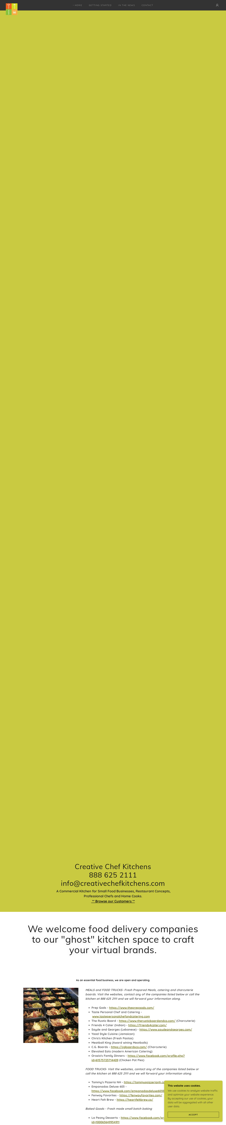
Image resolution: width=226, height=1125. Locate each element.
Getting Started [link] (100, 5)
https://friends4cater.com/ (147, 1025)
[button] (217, 5)
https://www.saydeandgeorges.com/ (165, 1029)
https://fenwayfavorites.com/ (140, 1095)
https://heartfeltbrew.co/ (135, 1099)
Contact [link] (147, 5)
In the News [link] (126, 5)
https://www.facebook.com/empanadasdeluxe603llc (129, 1091)
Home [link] (78, 5)
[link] (11, 4)
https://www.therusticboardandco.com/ (147, 1021)
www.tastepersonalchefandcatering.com (121, 1016)
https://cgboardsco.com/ (129, 1047)
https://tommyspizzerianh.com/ (146, 1082)
